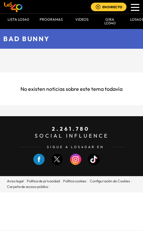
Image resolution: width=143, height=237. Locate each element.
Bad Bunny (26, 39)
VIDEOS (82, 19)
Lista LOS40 (18, 19)
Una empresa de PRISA (71, 206)
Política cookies (75, 181)
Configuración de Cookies (110, 181)
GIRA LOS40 (110, 21)
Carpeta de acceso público (27, 186)
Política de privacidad (43, 181)
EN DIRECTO (112, 7)
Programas (51, 19)
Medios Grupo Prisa (71, 222)
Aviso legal (15, 181)
